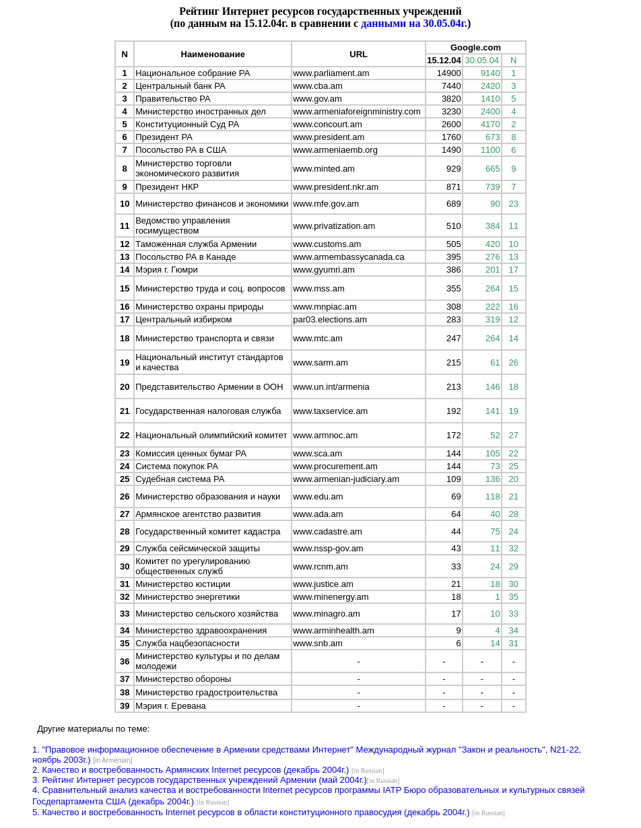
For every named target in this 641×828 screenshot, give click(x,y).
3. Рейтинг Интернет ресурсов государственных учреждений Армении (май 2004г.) (199, 780)
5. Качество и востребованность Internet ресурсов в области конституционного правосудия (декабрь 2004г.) (251, 812)
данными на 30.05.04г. (414, 23)
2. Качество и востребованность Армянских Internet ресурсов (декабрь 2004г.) (190, 770)
